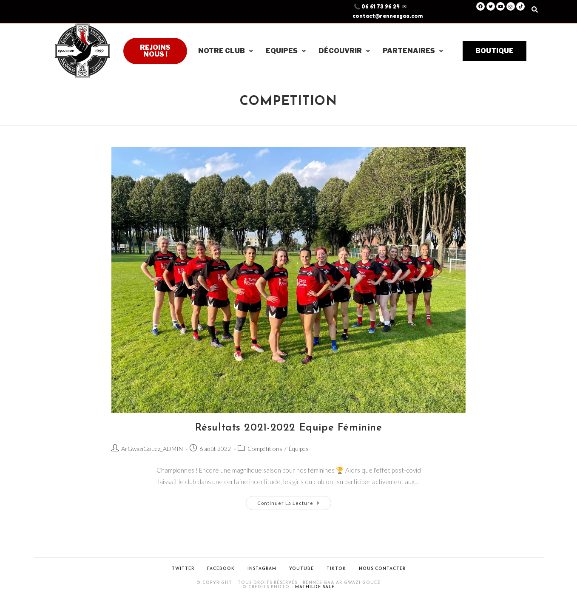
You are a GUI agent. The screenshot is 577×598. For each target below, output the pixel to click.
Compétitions (264, 448)
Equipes (286, 51)
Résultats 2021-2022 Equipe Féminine (288, 428)
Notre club (225, 51)
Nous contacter (382, 569)
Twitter (183, 569)
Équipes (299, 448)
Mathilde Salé (315, 587)
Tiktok (336, 569)
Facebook (221, 569)
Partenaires (413, 51)
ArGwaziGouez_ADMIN (152, 448)
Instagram (261, 569)
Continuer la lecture (294, 501)
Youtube (301, 569)
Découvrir (344, 51)
